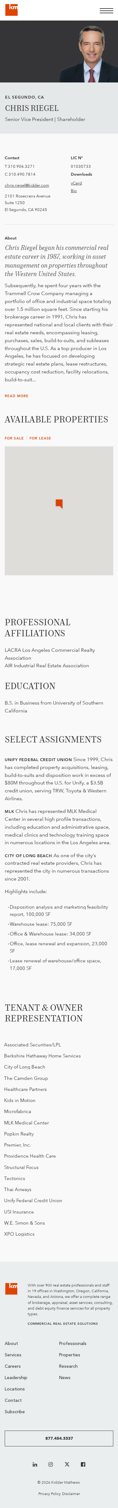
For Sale (14, 438)
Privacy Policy (49, 1493)
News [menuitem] (64, 1378)
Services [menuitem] (13, 1355)
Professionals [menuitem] (73, 1344)
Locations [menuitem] (15, 1389)
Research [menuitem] (68, 1367)
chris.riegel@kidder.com (27, 185)
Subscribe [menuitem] (15, 1412)
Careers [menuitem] (13, 1367)
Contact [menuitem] (13, 1401)
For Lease (40, 438)
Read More (17, 396)
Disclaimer (71, 1493)
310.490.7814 (22, 174)
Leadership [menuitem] (16, 1378)
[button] (59, 504)
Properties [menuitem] (69, 1355)
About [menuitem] (11, 1344)
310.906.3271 (21, 166)
